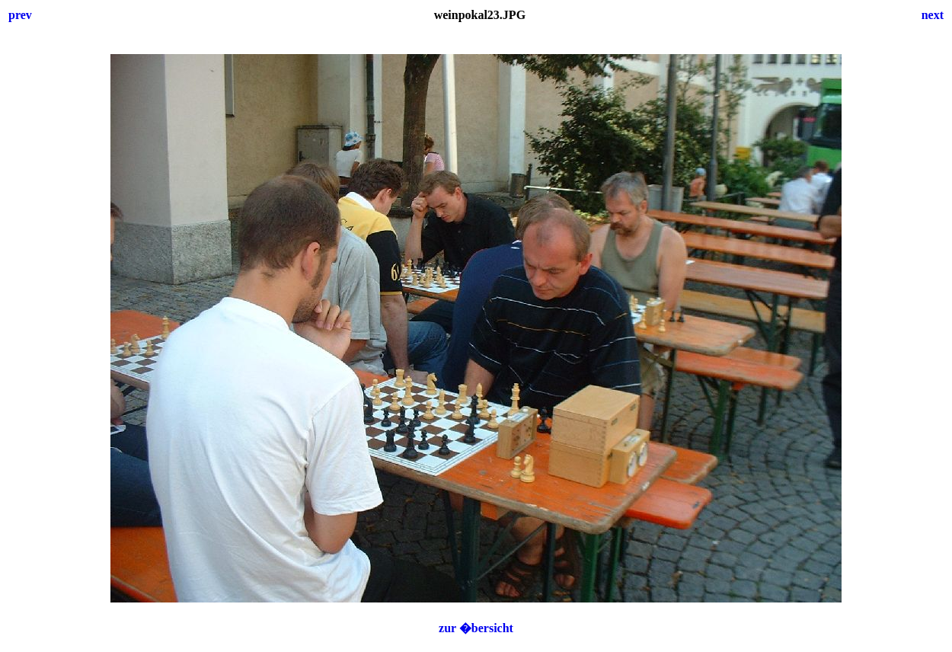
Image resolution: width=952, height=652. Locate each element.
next (933, 14)
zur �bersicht (476, 628)
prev (20, 14)
